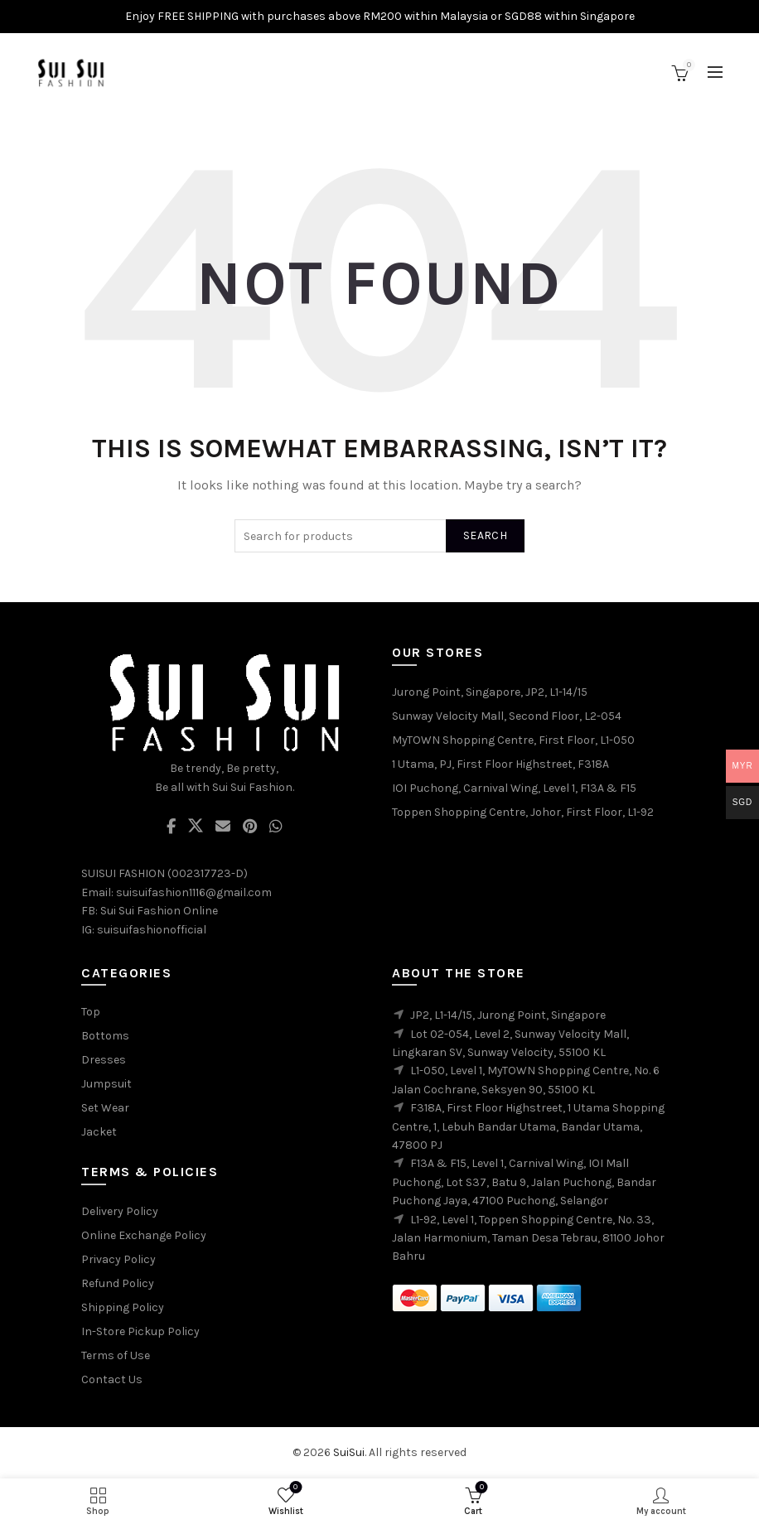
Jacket (99, 1132)
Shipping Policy (122, 1307)
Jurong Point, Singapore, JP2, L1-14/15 (489, 692)
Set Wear (105, 1108)
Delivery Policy (119, 1211)
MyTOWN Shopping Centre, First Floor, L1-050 (513, 740)
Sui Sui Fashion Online (159, 911)
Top (90, 1012)
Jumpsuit (106, 1084)
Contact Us (112, 1379)
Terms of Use (115, 1355)
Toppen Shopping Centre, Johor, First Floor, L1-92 (523, 812)
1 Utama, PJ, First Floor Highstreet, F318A (500, 764)
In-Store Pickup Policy (140, 1331)
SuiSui (349, 1452)
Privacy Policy (118, 1259)
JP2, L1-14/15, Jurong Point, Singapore (508, 1015)
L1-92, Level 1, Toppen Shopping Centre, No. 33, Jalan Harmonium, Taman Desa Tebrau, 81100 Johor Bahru (528, 1238)
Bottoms (105, 1036)
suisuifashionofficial (151, 930)
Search (485, 535)
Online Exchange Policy (143, 1235)
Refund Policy (117, 1283)
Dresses (103, 1060)
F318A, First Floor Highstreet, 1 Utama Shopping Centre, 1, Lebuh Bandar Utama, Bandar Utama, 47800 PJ (528, 1126)
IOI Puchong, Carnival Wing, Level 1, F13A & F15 (514, 788)
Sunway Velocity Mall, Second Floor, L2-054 (506, 716)
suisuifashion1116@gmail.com (194, 892)
